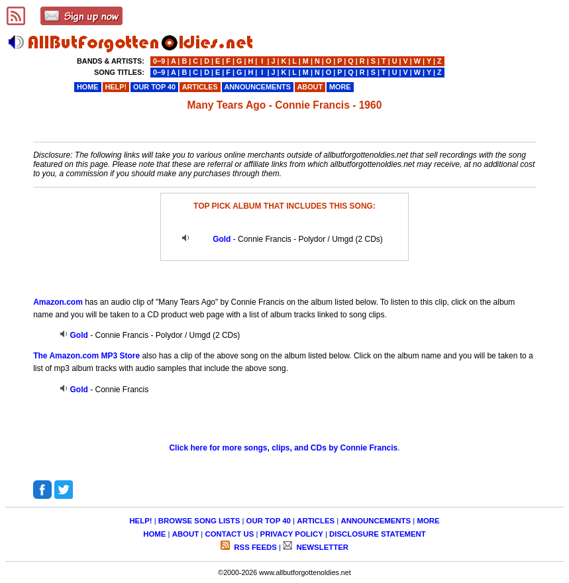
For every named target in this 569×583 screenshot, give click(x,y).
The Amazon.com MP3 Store (86, 355)
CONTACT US (229, 534)
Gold (222, 239)
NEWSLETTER (321, 547)
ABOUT (185, 534)
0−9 (159, 61)
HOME (154, 534)
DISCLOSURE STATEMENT (377, 534)
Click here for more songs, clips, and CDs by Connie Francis (283, 447)
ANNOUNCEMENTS (375, 521)
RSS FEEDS (254, 547)
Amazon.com (58, 302)
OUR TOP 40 (268, 521)
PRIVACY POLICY (291, 534)
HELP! (140, 521)
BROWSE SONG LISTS (199, 521)
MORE (428, 521)
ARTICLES (316, 521)
